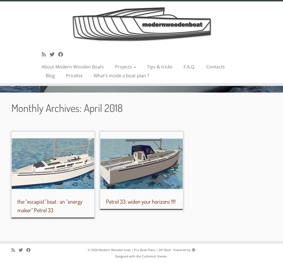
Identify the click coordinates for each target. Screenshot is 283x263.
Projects (125, 67)
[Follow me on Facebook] (62, 54)
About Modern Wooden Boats (73, 67)
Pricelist (74, 76)
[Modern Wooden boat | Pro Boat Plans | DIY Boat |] (141, 24)
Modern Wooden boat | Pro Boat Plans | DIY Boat (135, 250)
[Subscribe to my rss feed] (46, 54)
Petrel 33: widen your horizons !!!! (141, 201)
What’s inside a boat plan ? (121, 76)
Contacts (215, 67)
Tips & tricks (160, 67)
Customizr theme (154, 256)
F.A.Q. (189, 67)
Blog (50, 76)
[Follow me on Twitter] (54, 54)
